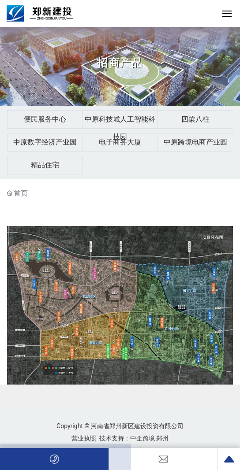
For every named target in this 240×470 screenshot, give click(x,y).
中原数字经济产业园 (45, 142)
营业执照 (83, 438)
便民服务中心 (45, 119)
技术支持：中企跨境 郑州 (134, 438)
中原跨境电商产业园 (195, 142)
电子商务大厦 (120, 142)
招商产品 (120, 63)
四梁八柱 (195, 119)
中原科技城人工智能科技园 (120, 128)
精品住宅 (45, 165)
